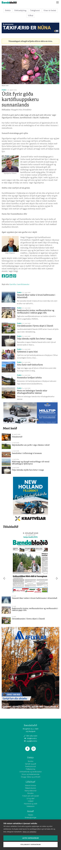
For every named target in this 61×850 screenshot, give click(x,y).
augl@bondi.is (30, 741)
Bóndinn (30, 793)
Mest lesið (10, 428)
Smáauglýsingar (30, 817)
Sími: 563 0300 (30, 736)
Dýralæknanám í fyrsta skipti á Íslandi (35, 325)
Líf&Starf (30, 781)
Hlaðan (30, 815)
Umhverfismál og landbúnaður (30, 772)
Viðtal (30, 15)
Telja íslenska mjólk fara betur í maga (34, 338)
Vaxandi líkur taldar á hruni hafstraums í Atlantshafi (36, 296)
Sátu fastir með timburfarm (30, 364)
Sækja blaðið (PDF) (30, 537)
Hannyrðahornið (30, 791)
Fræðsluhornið (30, 766)
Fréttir (8, 10)
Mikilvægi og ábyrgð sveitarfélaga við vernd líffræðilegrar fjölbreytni (30, 462)
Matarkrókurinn (30, 788)
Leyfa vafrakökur (30, 838)
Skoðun (30, 761)
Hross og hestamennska (30, 774)
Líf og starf (30, 798)
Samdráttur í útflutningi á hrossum (27, 453)
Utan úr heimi (49, 10)
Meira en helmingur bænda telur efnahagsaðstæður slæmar (32, 392)
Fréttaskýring (20, 10)
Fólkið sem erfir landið (30, 796)
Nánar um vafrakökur (29, 832)
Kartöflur (12, 284)
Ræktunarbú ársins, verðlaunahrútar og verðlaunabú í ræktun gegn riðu (35, 311)
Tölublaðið (10, 527)
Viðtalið (30, 801)
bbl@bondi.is (30, 738)
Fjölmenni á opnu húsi (27, 351)
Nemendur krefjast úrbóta (29, 377)
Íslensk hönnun (30, 785)
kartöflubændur (23, 284)
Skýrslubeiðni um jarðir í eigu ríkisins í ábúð (30, 445)
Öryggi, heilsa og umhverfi (30, 777)
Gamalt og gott (30, 764)
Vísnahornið (17, 437)
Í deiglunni (35, 10)
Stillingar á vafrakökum (30, 844)
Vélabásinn (30, 806)
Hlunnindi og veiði (30, 804)
